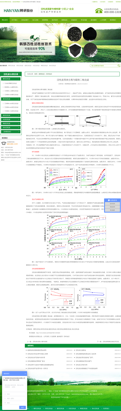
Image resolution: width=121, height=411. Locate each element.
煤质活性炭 (28, 65)
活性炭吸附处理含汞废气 (84, 361)
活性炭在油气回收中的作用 (36, 357)
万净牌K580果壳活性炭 (11, 103)
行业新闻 (53, 336)
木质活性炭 (36, 65)
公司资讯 (46, 336)
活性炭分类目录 (11, 74)
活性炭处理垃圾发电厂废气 (84, 357)
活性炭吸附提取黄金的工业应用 (86, 354)
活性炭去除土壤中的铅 (40, 341)
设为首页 (102, 2)
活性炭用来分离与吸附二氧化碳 (31, 2)
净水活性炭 (52, 65)
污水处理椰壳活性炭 (10, 83)
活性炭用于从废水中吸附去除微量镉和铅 (40, 365)
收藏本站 (95, 2)
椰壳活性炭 (11, 65)
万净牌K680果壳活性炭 (11, 107)
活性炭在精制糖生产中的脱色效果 (87, 368)
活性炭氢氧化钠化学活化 (111, 341)
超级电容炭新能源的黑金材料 (36, 350)
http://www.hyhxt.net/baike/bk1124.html (48, 333)
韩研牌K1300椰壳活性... (11, 87)
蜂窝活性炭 (44, 65)
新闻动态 (42, 74)
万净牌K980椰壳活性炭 (11, 94)
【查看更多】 (7, 131)
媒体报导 (60, 336)
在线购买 (110, 2)
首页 (35, 74)
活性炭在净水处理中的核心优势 (37, 354)
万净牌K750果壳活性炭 (11, 111)
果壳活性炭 (19, 65)
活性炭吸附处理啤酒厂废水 (36, 361)
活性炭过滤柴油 (81, 350)
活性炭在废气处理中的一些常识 (37, 368)
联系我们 (118, 2)
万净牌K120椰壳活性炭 (11, 91)
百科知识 (49, 74)
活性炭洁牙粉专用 (81, 365)
